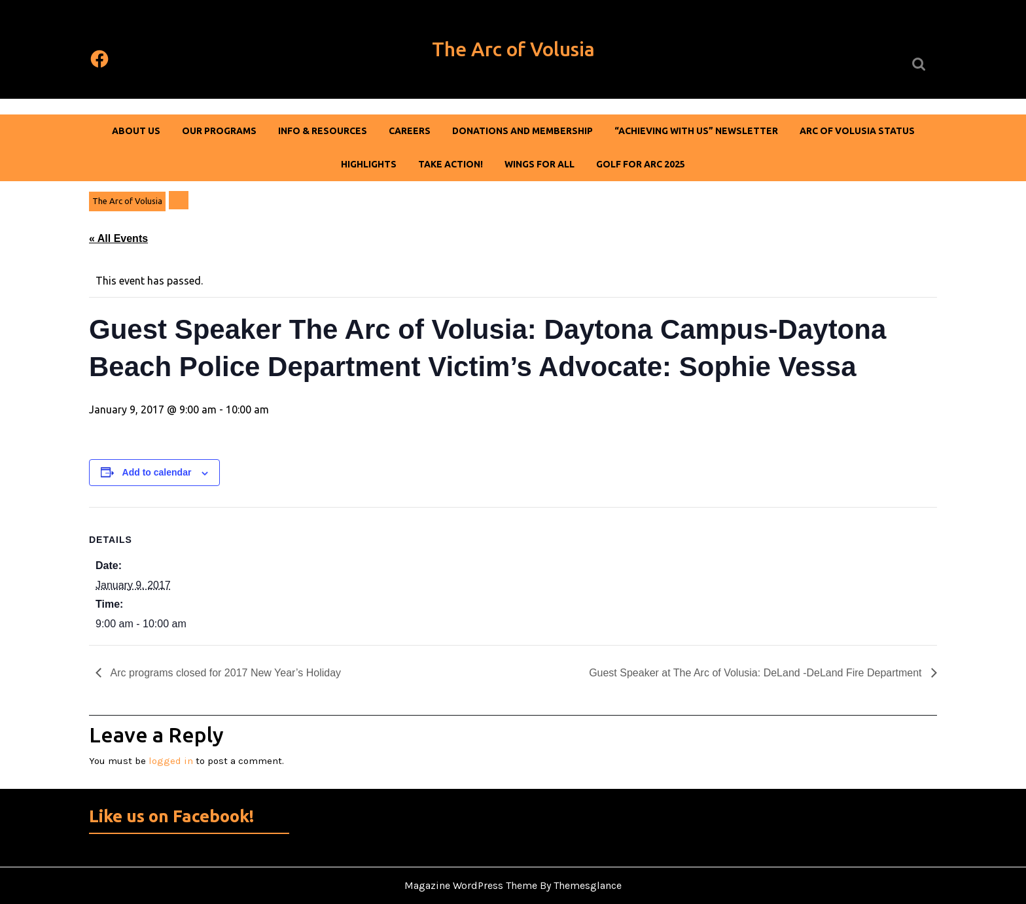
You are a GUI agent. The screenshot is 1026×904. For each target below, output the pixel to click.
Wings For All (539, 164)
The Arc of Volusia (513, 49)
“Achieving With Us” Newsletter (696, 131)
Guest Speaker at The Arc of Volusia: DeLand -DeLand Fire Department (757, 672)
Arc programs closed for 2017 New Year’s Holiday (224, 672)
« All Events (118, 238)
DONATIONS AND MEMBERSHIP (522, 131)
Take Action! (450, 164)
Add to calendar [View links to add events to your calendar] (157, 472)
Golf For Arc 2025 (640, 164)
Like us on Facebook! (171, 816)
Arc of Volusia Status (857, 131)
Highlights (369, 164)
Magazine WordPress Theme (470, 885)
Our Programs (219, 131)
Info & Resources (322, 131)
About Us (136, 131)
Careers (410, 131)
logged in (171, 761)
